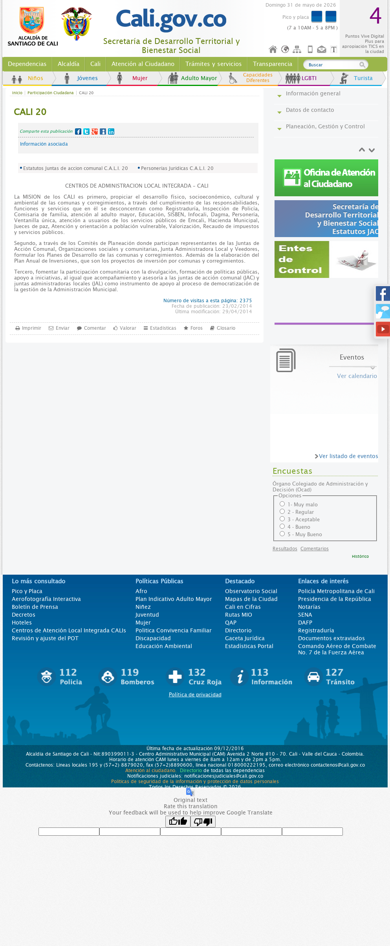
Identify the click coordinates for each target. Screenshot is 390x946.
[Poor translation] (203, 821)
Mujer (140, 78)
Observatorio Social (251, 591)
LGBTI (309, 78)
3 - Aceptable (303, 519)
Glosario (226, 328)
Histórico (360, 556)
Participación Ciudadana (50, 93)
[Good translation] (177, 821)
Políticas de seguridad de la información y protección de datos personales (195, 781)
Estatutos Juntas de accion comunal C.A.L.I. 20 (75, 168)
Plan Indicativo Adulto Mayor (173, 599)
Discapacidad (153, 638)
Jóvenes (87, 78)
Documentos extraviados (331, 638)
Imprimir (31, 328)
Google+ (95, 131)
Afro (141, 591)
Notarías (309, 607)
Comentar (95, 328)
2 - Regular (300, 512)
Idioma (286, 50)
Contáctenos (322, 50)
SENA (305, 615)
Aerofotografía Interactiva (46, 599)
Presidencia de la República (334, 599)
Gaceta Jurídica (245, 638)
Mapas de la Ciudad (251, 599)
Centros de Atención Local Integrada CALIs (69, 630)
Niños (35, 78)
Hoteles (22, 622)
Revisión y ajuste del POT (45, 638)
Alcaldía (68, 64)
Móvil (310, 50)
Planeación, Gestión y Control (325, 126)
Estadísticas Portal (249, 646)
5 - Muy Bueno (304, 534)
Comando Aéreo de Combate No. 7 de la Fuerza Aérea (337, 649)
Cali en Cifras (243, 607)
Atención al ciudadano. (151, 770)
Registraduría (316, 630)
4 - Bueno (298, 527)
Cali (95, 64)
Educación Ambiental (163, 646)
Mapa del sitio (298, 50)
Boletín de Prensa (35, 607)
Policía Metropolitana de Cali (336, 591)
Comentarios (314, 549)
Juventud (147, 615)
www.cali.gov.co (53, 27)
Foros (196, 328)
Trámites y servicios (213, 64)
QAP (230, 622)
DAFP (305, 622)
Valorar (128, 328)
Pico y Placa (27, 591)
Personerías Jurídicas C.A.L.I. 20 (177, 168)
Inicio (273, 50)
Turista (363, 78)
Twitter (86, 131)
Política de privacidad (195, 695)
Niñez (143, 607)
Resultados (285, 549)
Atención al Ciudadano (143, 64)
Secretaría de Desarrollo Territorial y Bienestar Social (171, 46)
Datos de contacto (310, 110)
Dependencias (27, 64)
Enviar (63, 328)
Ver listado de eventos (348, 456)
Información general (313, 93)
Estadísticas (163, 328)
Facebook (78, 131)
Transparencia (272, 64)
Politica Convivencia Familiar (173, 630)
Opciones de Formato (335, 50)
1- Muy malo (302, 505)
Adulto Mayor (199, 78)
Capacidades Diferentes (258, 77)
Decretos (23, 615)
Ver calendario (357, 376)
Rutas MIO (238, 615)
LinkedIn (111, 131)
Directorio (238, 630)
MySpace (103, 131)
